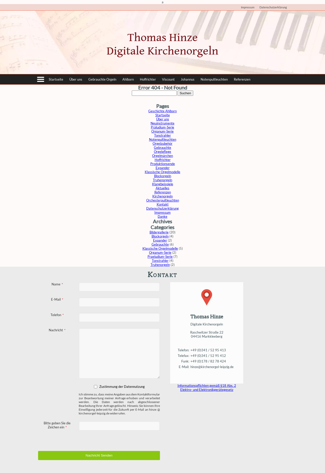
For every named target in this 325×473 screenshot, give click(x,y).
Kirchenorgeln (162, 196)
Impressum (247, 7)
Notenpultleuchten (214, 79)
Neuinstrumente (162, 123)
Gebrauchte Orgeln (102, 79)
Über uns (75, 79)
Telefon (57, 315)
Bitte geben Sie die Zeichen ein (57, 425)
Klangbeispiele (162, 184)
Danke (162, 216)
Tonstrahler (162, 135)
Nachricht (57, 330)
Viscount (168, 79)
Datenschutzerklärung (273, 7)
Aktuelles (162, 188)
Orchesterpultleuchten (162, 200)
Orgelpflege (162, 152)
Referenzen (242, 79)
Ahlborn (128, 79)
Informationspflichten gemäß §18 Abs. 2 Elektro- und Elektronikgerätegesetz (206, 388)
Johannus (187, 79)
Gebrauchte (162, 147)
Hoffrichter (148, 79)
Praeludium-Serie (160, 256)
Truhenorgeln (162, 180)
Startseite (56, 79)
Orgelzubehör (162, 143)
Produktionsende (162, 164)
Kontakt (163, 204)
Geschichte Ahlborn (162, 111)
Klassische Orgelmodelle (162, 172)
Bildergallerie (159, 232)
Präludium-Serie (162, 127)
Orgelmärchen (162, 156)
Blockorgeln (162, 176)
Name (57, 284)
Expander (163, 168)
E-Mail (57, 299)
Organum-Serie (162, 131)
